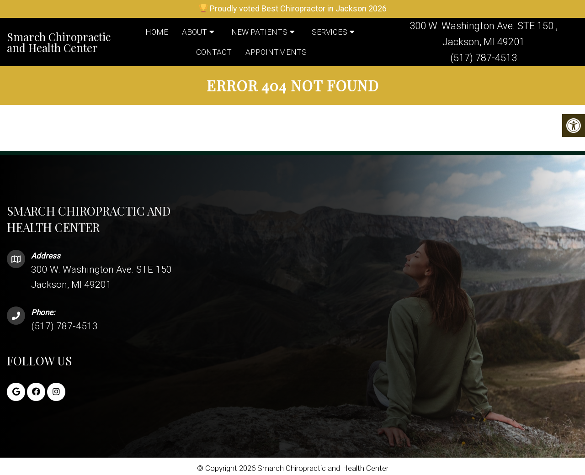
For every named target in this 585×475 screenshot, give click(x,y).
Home (156, 32)
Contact (214, 52)
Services (329, 32)
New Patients (259, 32)
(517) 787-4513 (483, 57)
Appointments (276, 52)
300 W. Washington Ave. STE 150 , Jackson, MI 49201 (484, 34)
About (194, 32)
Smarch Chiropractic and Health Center (59, 42)
